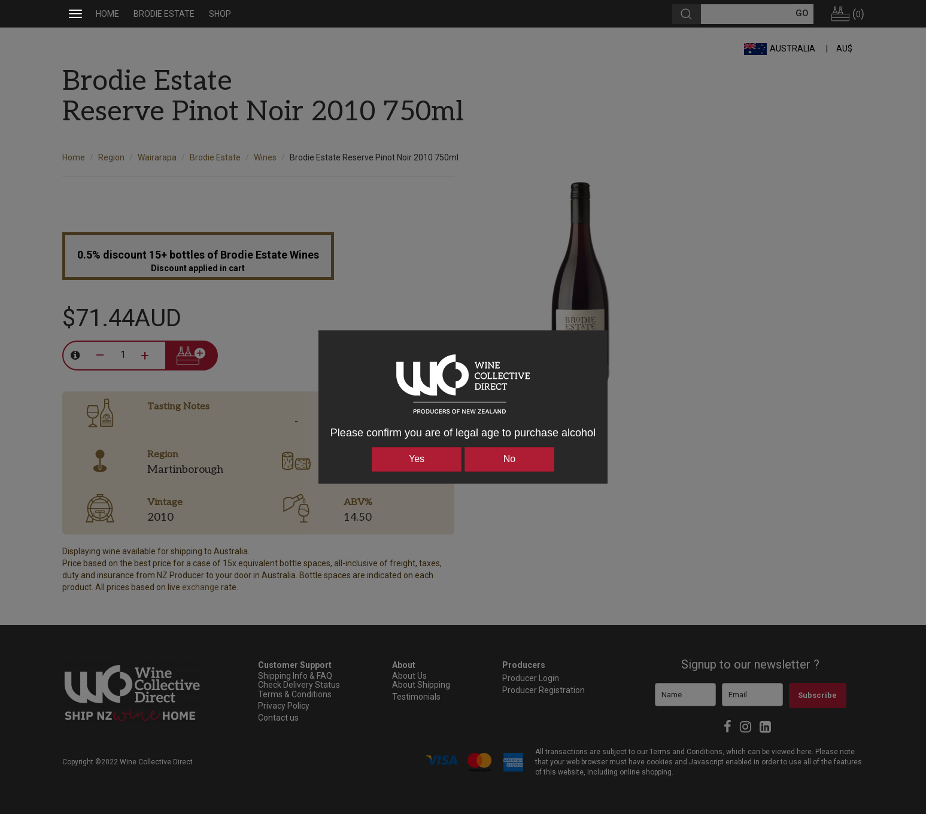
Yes (416, 459)
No (509, 459)
